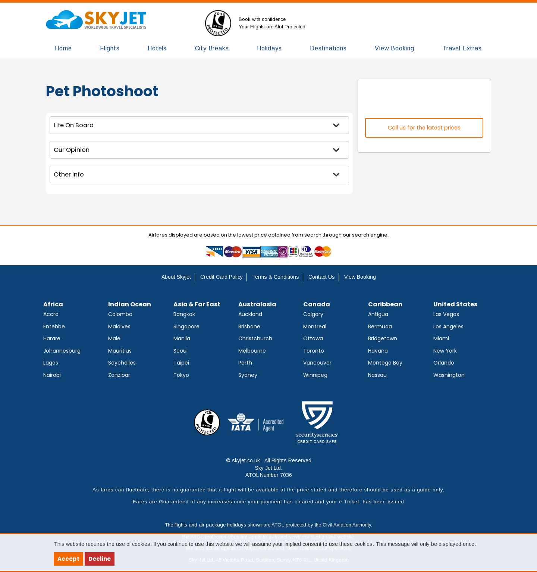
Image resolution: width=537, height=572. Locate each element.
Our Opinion (72, 150)
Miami (441, 338)
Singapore (186, 326)
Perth (245, 362)
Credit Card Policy (221, 277)
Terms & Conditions (275, 277)
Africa (53, 304)
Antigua (378, 314)
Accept (68, 559)
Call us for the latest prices (424, 127)
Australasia (257, 304)
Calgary (313, 314)
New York (445, 350)
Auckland (250, 314)
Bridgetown (382, 338)
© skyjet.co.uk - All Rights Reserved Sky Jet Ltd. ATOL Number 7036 (268, 467)
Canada (316, 304)
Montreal (314, 326)
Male (114, 338)
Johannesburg (62, 350)
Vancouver (317, 362)
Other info (69, 174)
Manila (181, 338)
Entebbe (54, 326)
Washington (449, 375)
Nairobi (52, 375)
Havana (378, 350)
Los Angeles (448, 326)
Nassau (377, 375)
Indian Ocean (129, 304)
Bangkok (184, 314)
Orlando (443, 362)
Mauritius (120, 350)
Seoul (180, 350)
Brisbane (249, 326)
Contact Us (321, 277)
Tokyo (181, 375)
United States (455, 304)
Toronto (313, 350)
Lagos (50, 362)
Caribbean (385, 304)
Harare (51, 338)
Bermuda (380, 326)
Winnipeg (315, 375)
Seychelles (122, 362)
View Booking (360, 277)
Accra (51, 314)
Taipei (181, 362)
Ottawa (313, 338)
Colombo (120, 314)
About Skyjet (176, 277)
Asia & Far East (196, 304)
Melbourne (252, 350)
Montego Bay (385, 362)
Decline (99, 559)
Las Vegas (446, 314)
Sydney (247, 375)
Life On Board (74, 125)
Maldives (119, 326)
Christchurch (255, 338)
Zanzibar (119, 375)
